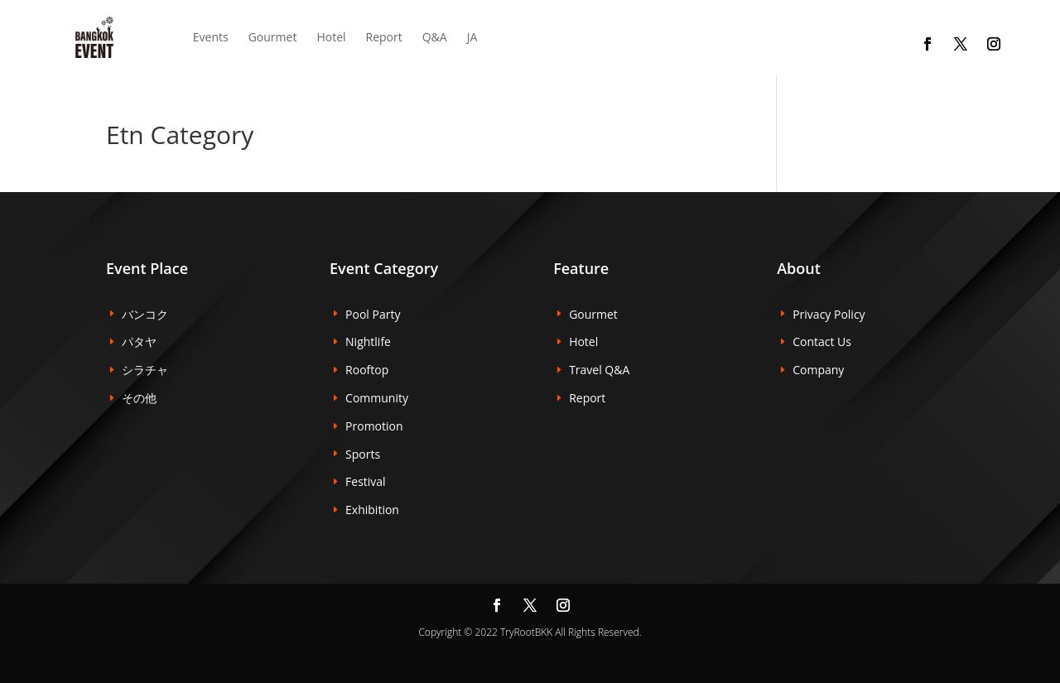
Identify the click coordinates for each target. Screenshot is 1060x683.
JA (472, 37)
